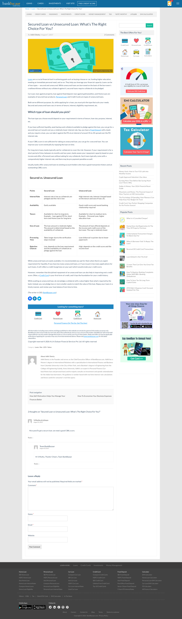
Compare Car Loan (74, 575)
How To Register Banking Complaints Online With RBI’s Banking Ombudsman (140, 274)
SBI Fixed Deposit (123, 575)
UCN (45, 347)
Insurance (53, 14)
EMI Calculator (146, 14)
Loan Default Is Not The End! (137, 257)
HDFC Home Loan (25, 578)
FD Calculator (146, 586)
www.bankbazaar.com (91, 336)
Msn (41, 347)
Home (27, 9)
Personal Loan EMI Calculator (152, 580)
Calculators (148, 56)
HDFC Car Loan (73, 583)
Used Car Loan (73, 589)
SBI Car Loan (72, 578)
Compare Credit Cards (100, 575)
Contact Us (83, 612)
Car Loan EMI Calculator (150, 583)
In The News (68, 596)
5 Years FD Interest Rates (126, 589)
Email (30, 525)
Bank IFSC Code (42, 596)
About (65, 612)
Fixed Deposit (95, 130)
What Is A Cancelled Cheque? (137, 218)
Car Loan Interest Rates (76, 586)
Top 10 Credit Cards (99, 586)
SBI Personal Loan (49, 575)
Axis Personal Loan (50, 580)
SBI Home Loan (24, 575)
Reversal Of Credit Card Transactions (140, 249)
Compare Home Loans (26, 586)
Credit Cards (40, 14)
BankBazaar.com (49, 292)
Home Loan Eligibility (26, 589)
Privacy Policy (103, 616)
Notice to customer (113, 612)
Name (31, 514)
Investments (55, 3)
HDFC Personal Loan (50, 578)
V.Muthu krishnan (41, 420)
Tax (110, 14)
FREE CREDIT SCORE (86, 3)
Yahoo (49, 347)
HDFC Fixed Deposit (124, 578)
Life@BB (133, 14)
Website (31, 535)
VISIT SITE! (70, 3)
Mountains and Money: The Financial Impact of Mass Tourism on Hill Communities (136, 193)
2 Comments (109, 35)
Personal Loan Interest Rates (53, 589)
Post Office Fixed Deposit (126, 583)
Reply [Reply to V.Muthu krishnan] (30, 438)
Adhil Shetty (35, 35)
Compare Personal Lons (51, 583)
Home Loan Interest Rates (27, 583)
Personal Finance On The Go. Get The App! (70, 323)
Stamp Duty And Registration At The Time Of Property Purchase (140, 227)
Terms (101, 612)
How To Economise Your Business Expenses (95, 396)
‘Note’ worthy (121, 14)
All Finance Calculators (149, 589)
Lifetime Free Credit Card (101, 583)
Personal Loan (61, 97)
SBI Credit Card (98, 580)
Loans (29, 3)
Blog (93, 612)
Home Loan (97, 318)
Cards (40, 3)
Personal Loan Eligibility (51, 586)
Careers (73, 612)
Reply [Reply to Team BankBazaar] (36, 464)
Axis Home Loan (24, 580)
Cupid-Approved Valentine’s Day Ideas (133, 177)
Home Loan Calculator (149, 578)
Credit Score (80, 14)
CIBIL (27, 596)
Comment (32, 485)
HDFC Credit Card (99, 578)
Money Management (97, 14)
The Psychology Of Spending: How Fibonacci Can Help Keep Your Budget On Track (136, 198)
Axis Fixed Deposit (124, 580)
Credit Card (44, 275)
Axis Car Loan (72, 580)
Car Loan (136, 56)
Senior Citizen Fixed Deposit (127, 586)
